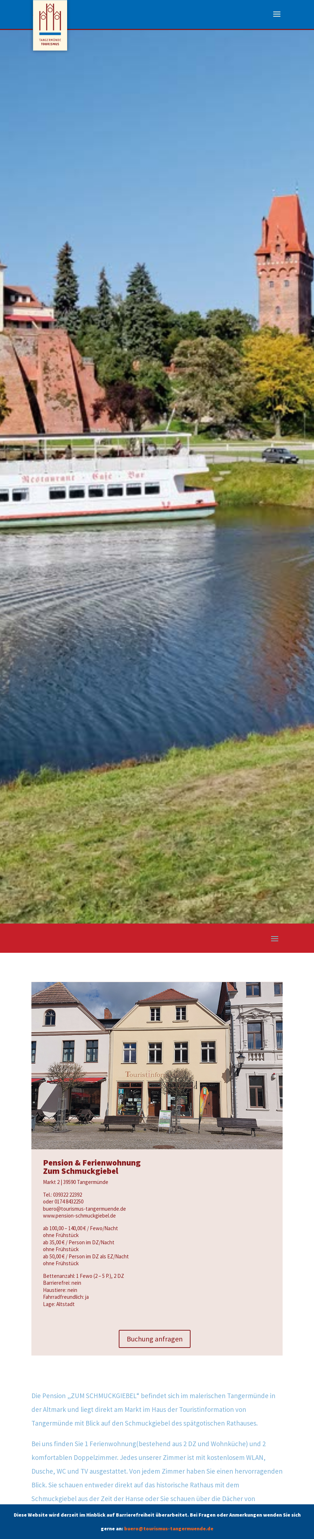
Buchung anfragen (155, 1338)
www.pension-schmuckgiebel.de (79, 1215)
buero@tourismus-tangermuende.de (168, 1528)
